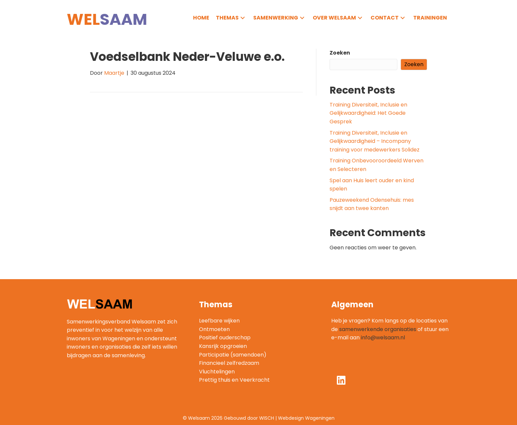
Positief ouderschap (225, 337)
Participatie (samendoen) (232, 355)
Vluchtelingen (217, 371)
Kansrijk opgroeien (223, 346)
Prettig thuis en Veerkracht (234, 380)
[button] (243, 17)
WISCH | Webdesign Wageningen (297, 418)
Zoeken (340, 53)
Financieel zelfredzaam (229, 363)
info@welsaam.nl (383, 337)
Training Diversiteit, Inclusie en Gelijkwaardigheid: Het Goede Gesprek (368, 113)
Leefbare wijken (219, 320)
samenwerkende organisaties (377, 329)
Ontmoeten (214, 329)
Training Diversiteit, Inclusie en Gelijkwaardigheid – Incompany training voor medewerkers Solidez (374, 141)
